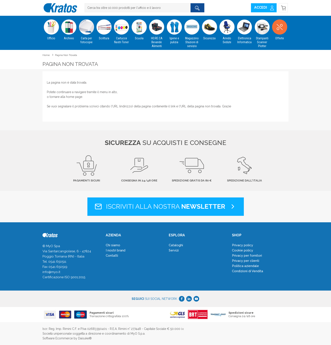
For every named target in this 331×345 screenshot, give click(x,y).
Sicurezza (209, 28)
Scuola (139, 28)
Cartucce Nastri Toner (121, 30)
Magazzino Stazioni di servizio (191, 32)
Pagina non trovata (66, 55)
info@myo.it (51, 272)
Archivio (68, 28)
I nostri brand (115, 250)
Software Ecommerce (58, 338)
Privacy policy (242, 245)
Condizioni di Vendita (247, 271)
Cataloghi (176, 245)
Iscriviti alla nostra (166, 206)
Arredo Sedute (227, 30)
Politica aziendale (245, 266)
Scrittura (104, 28)
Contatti (112, 256)
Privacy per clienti (245, 261)
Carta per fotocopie (86, 30)
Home (46, 55)
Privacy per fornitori (247, 256)
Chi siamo (113, 245)
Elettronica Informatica (244, 30)
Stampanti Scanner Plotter (262, 32)
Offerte (279, 28)
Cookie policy (242, 250)
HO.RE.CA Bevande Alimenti (156, 32)
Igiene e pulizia (174, 30)
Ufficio (51, 28)
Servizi (174, 250)
